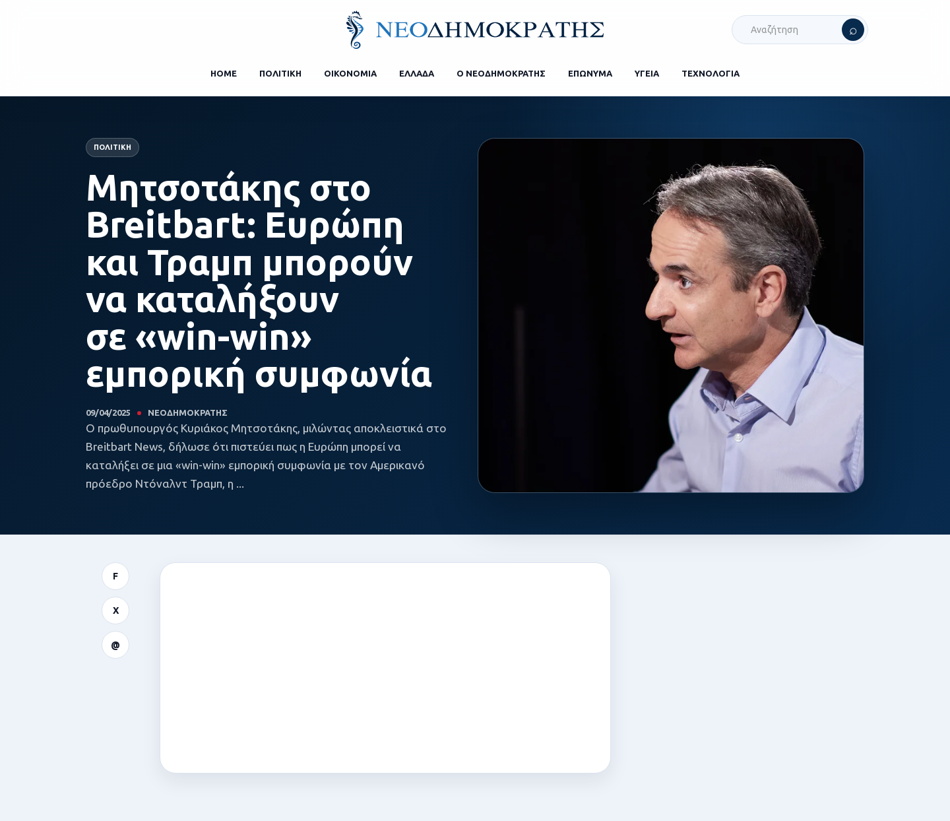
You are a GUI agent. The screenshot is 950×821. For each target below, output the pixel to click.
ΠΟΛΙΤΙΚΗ (280, 73)
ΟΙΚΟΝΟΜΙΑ (350, 73)
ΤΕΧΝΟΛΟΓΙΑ (710, 73)
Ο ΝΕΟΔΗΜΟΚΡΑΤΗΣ (501, 73)
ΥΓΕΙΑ (647, 73)
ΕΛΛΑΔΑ (416, 73)
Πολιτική (112, 147)
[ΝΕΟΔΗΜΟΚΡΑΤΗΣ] (475, 30)
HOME (223, 73)
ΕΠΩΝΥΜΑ (590, 73)
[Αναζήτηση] (853, 29)
